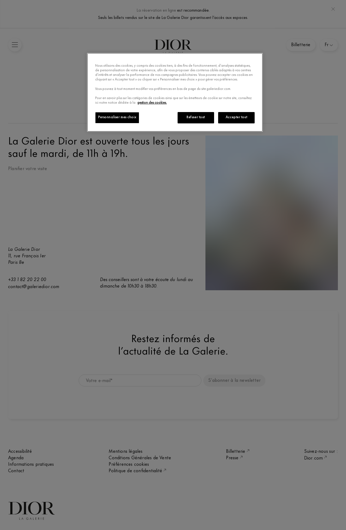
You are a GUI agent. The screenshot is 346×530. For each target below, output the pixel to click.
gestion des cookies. (152, 102)
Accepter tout (236, 117)
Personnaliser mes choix (117, 117)
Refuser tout (196, 117)
